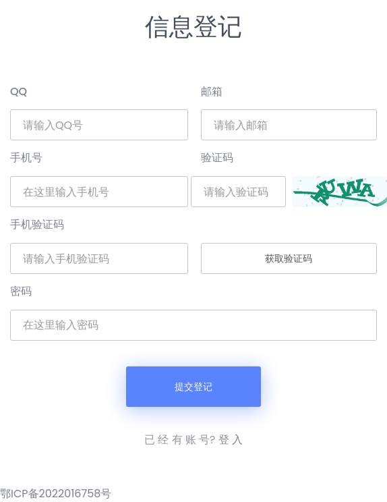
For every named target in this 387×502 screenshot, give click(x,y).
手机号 (26, 157)
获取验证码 (288, 258)
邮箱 (211, 91)
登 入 (230, 439)
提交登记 (193, 386)
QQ (18, 91)
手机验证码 (37, 224)
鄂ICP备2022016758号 (55, 493)
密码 (21, 291)
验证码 (217, 157)
